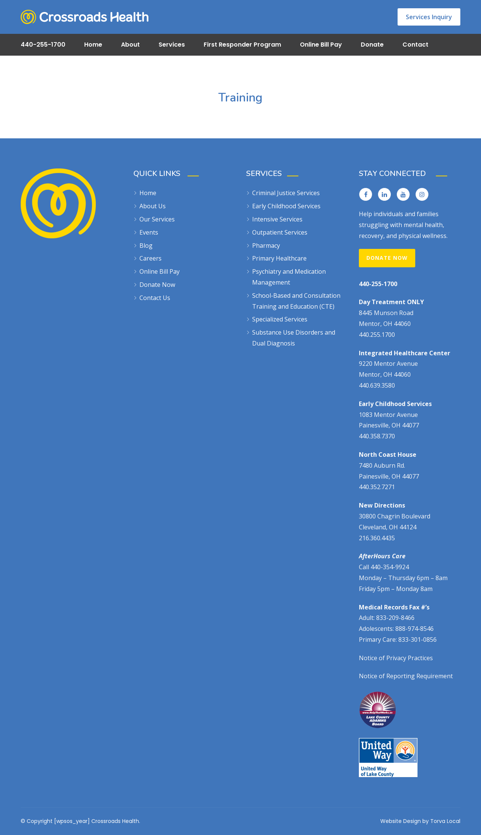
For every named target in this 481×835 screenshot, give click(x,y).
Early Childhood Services (286, 206)
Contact (415, 44)
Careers (150, 258)
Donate (372, 44)
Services (172, 44)
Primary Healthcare (279, 258)
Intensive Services (277, 219)
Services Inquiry (429, 17)
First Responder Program (242, 44)
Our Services (157, 219)
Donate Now (157, 284)
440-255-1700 (43, 44)
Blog (146, 245)
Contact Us (154, 298)
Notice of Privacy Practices (396, 658)
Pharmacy (266, 245)
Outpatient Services (279, 232)
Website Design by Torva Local (420, 821)
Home (93, 44)
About (130, 44)
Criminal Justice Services (286, 193)
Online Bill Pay (321, 44)
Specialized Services (279, 319)
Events (148, 232)
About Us (152, 206)
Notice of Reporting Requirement (406, 676)
